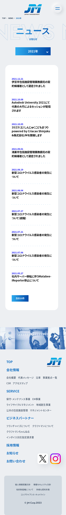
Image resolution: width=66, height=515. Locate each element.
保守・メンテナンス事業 (18, 399)
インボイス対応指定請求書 (20, 437)
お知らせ (12, 453)
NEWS (10, 18)
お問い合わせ (15, 461)
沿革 (38, 377)
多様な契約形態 (43, 489)
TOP (4, 18)
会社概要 (11, 377)
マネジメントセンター (41, 410)
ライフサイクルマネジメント (20, 404)
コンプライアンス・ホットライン (33, 494)
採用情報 (12, 445)
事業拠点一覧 (50, 377)
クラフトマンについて (43, 426)
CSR (8, 383)
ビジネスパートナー (20, 418)
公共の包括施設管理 (17, 410)
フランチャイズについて (18, 426)
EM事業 (36, 399)
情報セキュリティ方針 (42, 484)
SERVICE (12, 391)
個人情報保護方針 (22, 484)
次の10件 (20, 298)
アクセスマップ (20, 383)
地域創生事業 (43, 404)
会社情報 (12, 369)
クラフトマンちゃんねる (18, 431)
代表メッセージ (26, 377)
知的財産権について (24, 489)
